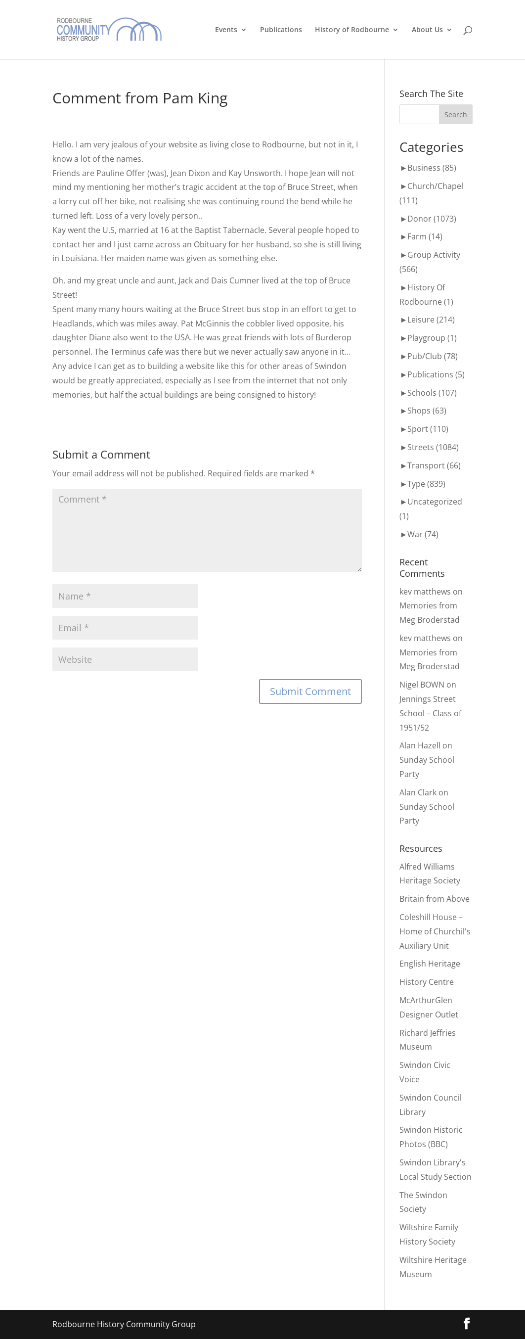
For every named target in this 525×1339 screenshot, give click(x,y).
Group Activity (433, 254)
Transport (426, 465)
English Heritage (429, 963)
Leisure (421, 319)
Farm (417, 236)
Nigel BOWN (421, 684)
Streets (420, 447)
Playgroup (426, 337)
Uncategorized (434, 501)
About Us (427, 30)
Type (416, 483)
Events (226, 30)
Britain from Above (434, 898)
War (415, 534)
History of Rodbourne (352, 30)
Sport (417, 428)
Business (423, 167)
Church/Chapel (435, 186)
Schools (422, 392)
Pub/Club (424, 356)
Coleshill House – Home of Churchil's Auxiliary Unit (435, 931)
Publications (281, 30)
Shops (419, 410)
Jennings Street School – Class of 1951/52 (430, 713)
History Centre (426, 981)
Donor (419, 218)
